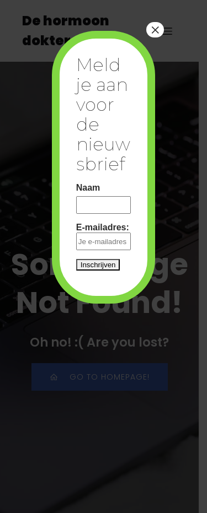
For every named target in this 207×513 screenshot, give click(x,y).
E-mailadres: (103, 236)
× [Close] (155, 29)
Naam (88, 187)
